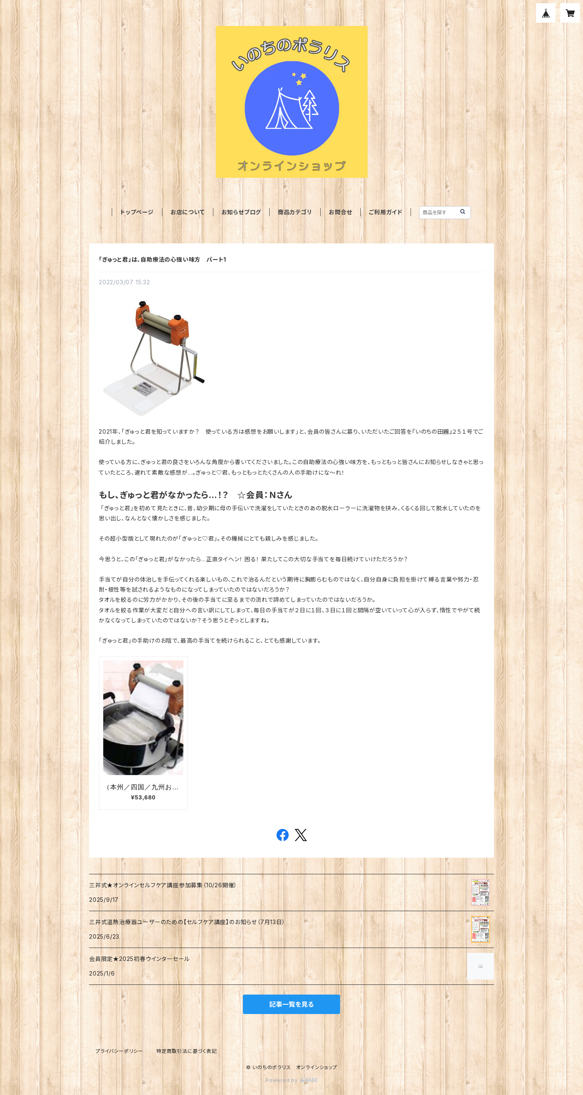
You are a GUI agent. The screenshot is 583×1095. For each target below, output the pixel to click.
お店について (187, 212)
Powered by (291, 1080)
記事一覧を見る (291, 1004)
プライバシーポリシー (119, 1051)
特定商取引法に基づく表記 (186, 1051)
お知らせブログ (241, 212)
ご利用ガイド (385, 212)
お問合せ (340, 212)
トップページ (137, 212)
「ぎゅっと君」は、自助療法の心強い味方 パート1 (162, 259)
